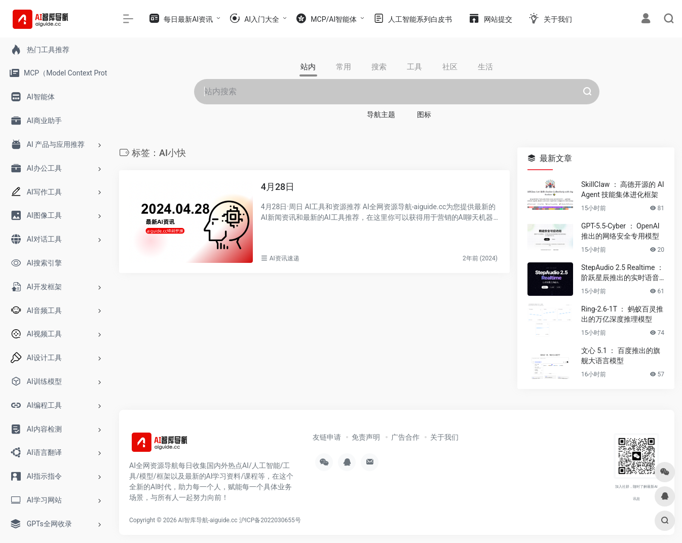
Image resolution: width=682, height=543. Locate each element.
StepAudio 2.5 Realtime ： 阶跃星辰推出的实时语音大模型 (622, 273)
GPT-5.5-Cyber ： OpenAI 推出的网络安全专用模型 (620, 231)
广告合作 (405, 437)
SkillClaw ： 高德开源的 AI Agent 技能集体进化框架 (622, 189)
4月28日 (278, 186)
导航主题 (381, 114)
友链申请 (327, 437)
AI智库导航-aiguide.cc (208, 520)
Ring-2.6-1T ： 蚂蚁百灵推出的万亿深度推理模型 (622, 314)
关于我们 (444, 437)
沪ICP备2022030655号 (270, 520)
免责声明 (366, 437)
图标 (424, 114)
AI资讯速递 (284, 258)
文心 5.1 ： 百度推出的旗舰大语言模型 (620, 355)
